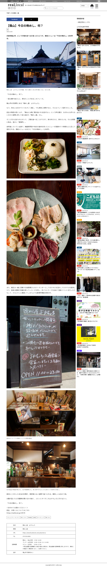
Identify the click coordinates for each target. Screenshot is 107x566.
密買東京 (30, 1)
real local (67, 1)
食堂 (34, 517)
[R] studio (43, 1)
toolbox (54, 1)
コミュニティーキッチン (13, 517)
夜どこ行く (24, 517)
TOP (8, 13)
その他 (13, 13)
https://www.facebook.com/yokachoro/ (34, 533)
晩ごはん (48, 517)
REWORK (79, 1)
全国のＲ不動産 (15, 1)
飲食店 (30, 517)
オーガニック (40, 517)
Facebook (15, 19)
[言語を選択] (84, 5)
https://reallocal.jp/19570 (16, 513)
